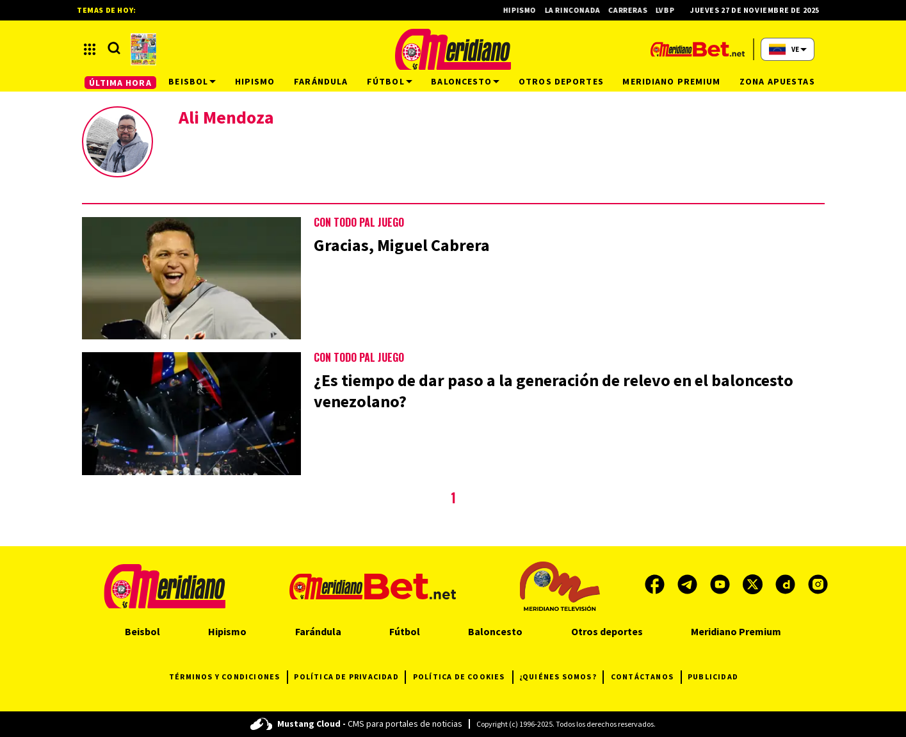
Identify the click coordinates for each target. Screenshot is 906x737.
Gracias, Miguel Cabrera (402, 244)
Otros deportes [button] (561, 81)
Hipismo (524, 10)
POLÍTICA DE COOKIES (463, 677)
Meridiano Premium (736, 631)
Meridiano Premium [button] (671, 81)
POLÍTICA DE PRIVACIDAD (349, 677)
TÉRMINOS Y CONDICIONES (228, 677)
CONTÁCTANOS (646, 677)
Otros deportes (607, 631)
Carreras (633, 10)
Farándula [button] (321, 81)
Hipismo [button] (255, 81)
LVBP (669, 10)
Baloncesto (495, 631)
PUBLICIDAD (713, 676)
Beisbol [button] (192, 81)
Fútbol (404, 631)
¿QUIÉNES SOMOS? (561, 677)
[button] (89, 49)
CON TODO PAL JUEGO (359, 222)
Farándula (318, 631)
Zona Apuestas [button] (777, 81)
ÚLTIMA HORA (120, 82)
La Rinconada (577, 10)
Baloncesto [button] (465, 81)
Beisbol (142, 631)
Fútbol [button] (389, 81)
